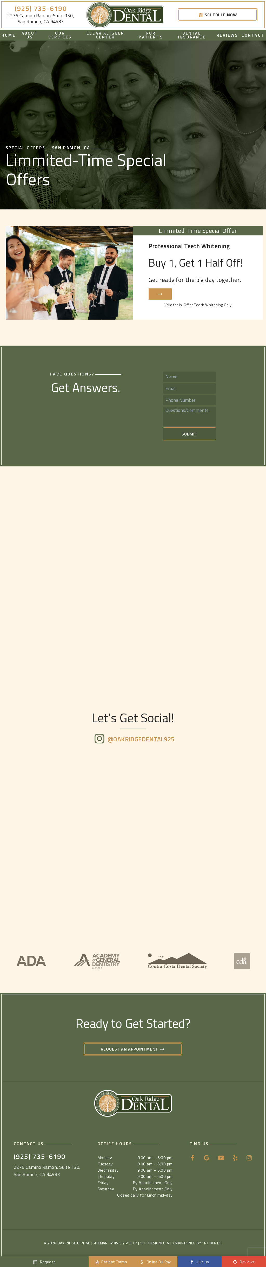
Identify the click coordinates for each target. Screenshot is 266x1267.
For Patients (151, 35)
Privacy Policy (123, 1243)
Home (9, 35)
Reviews (227, 35)
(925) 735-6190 (41, 8)
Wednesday (108, 1170)
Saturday (105, 1189)
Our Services (60, 35)
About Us (30, 35)
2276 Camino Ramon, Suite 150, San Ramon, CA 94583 (40, 18)
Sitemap (100, 1243)
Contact (253, 35)
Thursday (106, 1176)
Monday (104, 1157)
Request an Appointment (133, 1049)
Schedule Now (217, 15)
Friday (103, 1182)
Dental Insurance (192, 35)
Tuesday (105, 1164)
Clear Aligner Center (105, 35)
